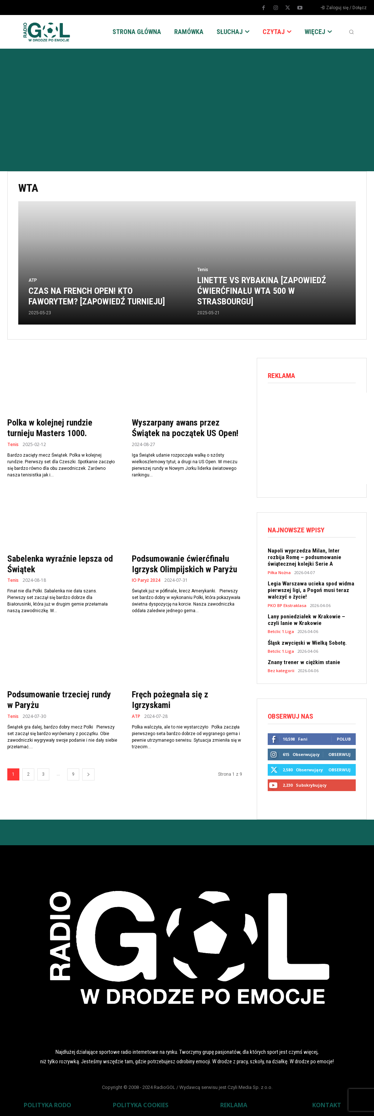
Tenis (202, 269)
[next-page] (88, 774)
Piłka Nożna (279, 572)
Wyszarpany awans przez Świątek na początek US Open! (185, 427)
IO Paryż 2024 (146, 580)
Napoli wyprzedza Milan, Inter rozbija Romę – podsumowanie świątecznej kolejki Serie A (311, 557)
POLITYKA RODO (47, 1104)
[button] (351, 32)
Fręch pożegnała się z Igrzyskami (170, 699)
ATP (32, 280)
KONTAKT (326, 1104)
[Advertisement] (187, 103)
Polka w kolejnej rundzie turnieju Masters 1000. (49, 427)
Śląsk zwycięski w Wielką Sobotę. (306, 641)
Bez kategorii (281, 669)
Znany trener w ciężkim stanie (302, 661)
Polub (344, 738)
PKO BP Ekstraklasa (287, 605)
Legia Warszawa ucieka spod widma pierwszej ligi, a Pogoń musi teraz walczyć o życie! (309, 590)
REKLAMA (233, 1104)
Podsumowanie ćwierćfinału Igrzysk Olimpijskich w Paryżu (184, 564)
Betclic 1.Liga (281, 631)
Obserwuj (339, 753)
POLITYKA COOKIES (140, 1104)
